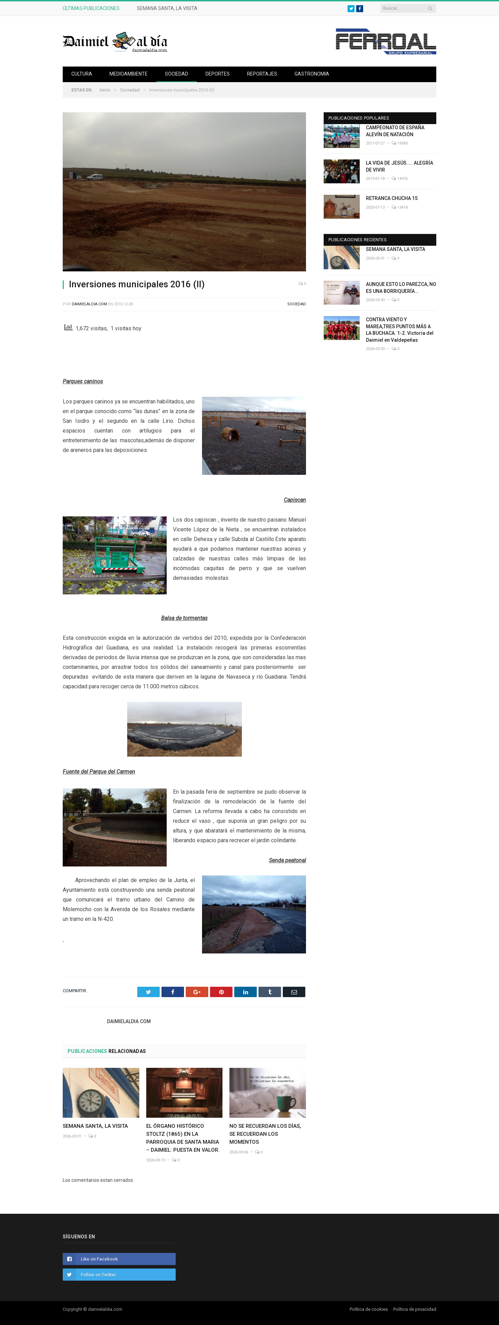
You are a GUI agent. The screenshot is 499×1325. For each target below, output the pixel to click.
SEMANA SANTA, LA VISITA (167, 8)
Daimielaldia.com (89, 304)
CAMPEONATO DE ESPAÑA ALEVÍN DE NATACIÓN (395, 131)
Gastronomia (312, 74)
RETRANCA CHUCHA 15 (392, 198)
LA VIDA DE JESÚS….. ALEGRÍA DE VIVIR (399, 166)
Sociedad (176, 74)
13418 (400, 207)
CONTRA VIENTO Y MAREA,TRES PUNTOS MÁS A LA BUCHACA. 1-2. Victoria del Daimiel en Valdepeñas (400, 330)
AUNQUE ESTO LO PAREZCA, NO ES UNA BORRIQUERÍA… (401, 287)
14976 (400, 178)
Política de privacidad (414, 1309)
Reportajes (262, 74)
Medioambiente (129, 74)
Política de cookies (369, 1309)
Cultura (81, 74)
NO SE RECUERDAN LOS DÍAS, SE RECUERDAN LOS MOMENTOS (265, 1134)
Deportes (217, 74)
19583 (400, 143)
